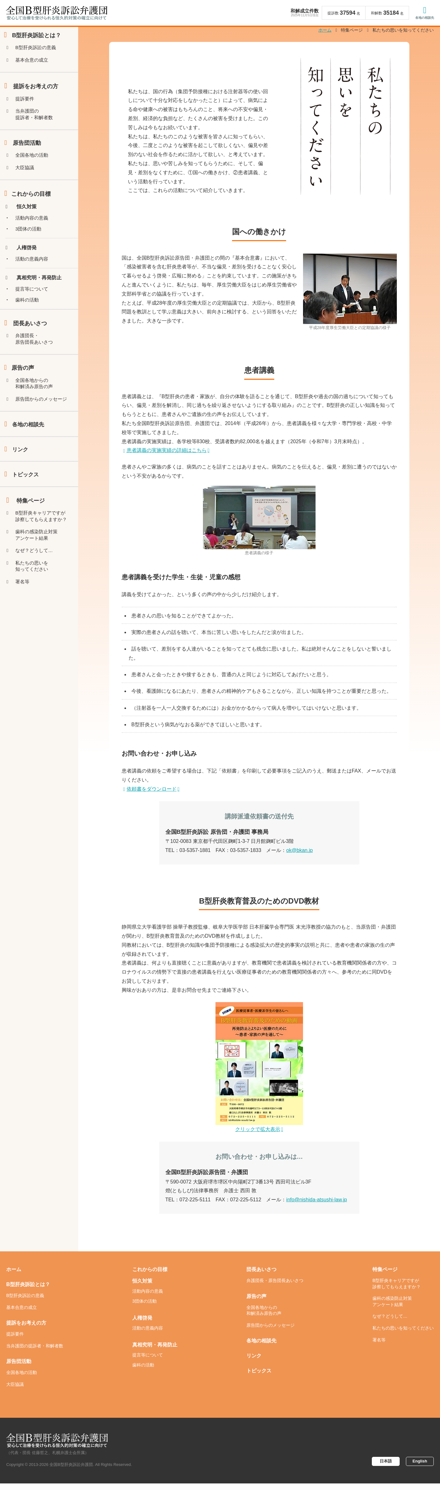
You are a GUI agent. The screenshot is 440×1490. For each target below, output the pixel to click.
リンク (20, 476)
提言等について (34, 307)
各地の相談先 (423, 18)
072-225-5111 (195, 1206)
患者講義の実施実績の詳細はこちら (167, 457)
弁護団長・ (37, 359)
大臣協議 (27, 181)
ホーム (13, 1276)
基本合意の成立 (34, 68)
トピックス (26, 502)
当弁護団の (37, 125)
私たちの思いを (34, 599)
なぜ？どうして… (37, 582)
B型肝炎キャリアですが (44, 545)
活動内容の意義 (34, 233)
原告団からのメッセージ (44, 422)
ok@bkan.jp (299, 856)
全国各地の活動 (34, 167)
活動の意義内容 (34, 275)
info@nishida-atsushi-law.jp (316, 1206)
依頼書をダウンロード (152, 795)
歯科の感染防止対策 (39, 566)
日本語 (382, 1467)
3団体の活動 (30, 244)
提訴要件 (27, 108)
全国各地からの (37, 405)
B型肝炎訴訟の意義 (38, 55)
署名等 (24, 616)
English (419, 1467)
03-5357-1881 (195, 856)
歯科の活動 (29, 318)
